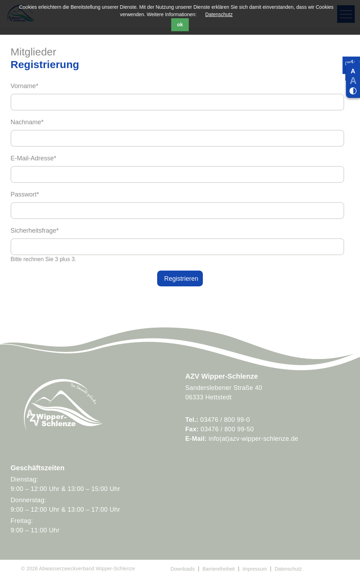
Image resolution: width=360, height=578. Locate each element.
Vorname (180, 85)
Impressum (255, 569)
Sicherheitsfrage (180, 230)
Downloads (183, 569)
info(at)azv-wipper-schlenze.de (253, 438)
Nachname (180, 122)
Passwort (180, 194)
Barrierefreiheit (218, 569)
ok (180, 24)
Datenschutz (219, 14)
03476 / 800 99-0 (225, 419)
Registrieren (181, 278)
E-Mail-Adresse (180, 158)
